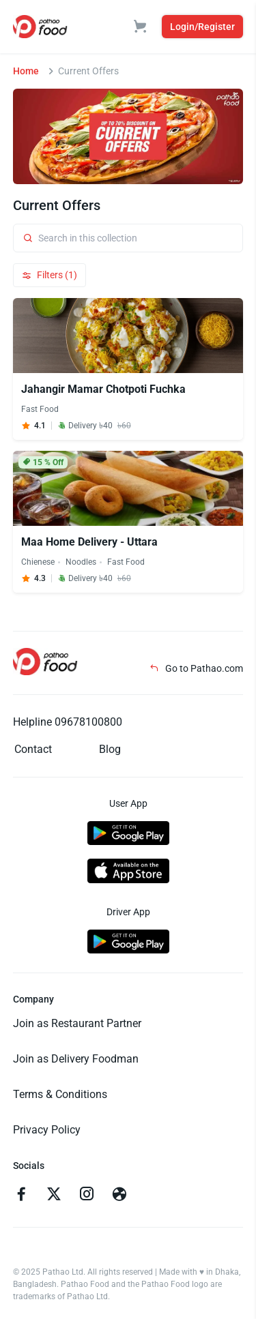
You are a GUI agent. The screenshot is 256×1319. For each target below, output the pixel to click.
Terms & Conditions (60, 1094)
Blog (110, 749)
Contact (33, 749)
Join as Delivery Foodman (76, 1058)
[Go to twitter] (54, 1195)
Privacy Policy (47, 1129)
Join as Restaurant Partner (77, 1023)
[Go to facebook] (21, 1195)
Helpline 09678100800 (67, 721)
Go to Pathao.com (196, 668)
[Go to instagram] (87, 1195)
